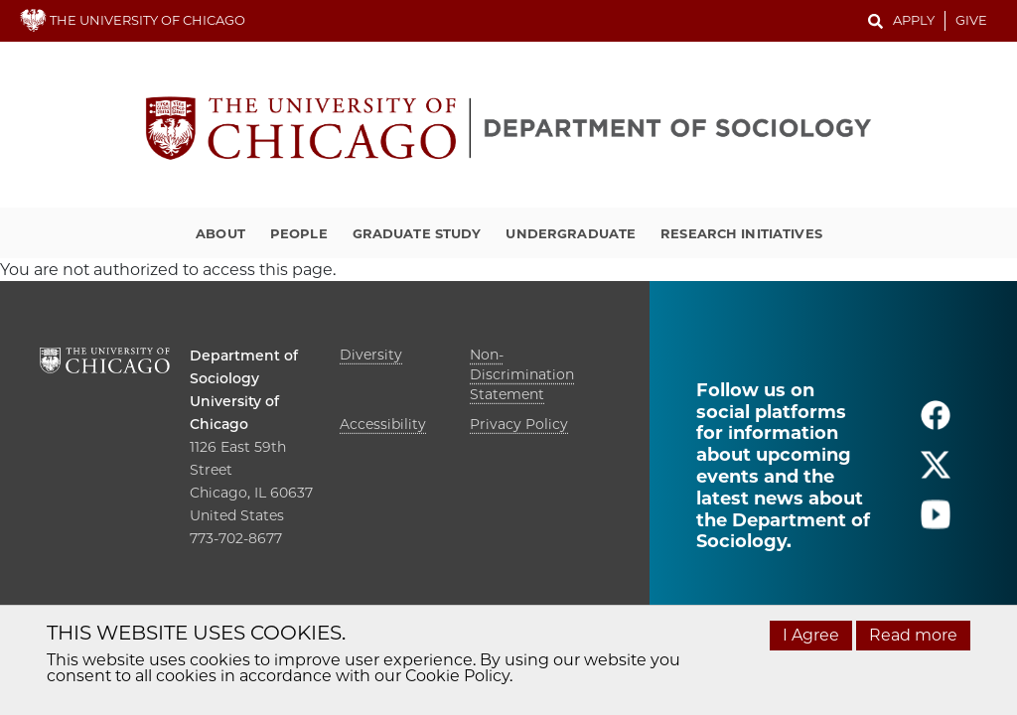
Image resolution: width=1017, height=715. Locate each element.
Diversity (371, 354)
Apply (914, 20)
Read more (913, 635)
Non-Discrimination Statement (522, 374)
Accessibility (383, 424)
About (220, 233)
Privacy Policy (519, 424)
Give (971, 20)
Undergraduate (571, 233)
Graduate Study (417, 233)
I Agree (811, 635)
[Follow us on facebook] (935, 423)
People (299, 233)
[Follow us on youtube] (935, 522)
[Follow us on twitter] (935, 473)
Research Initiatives (741, 233)
